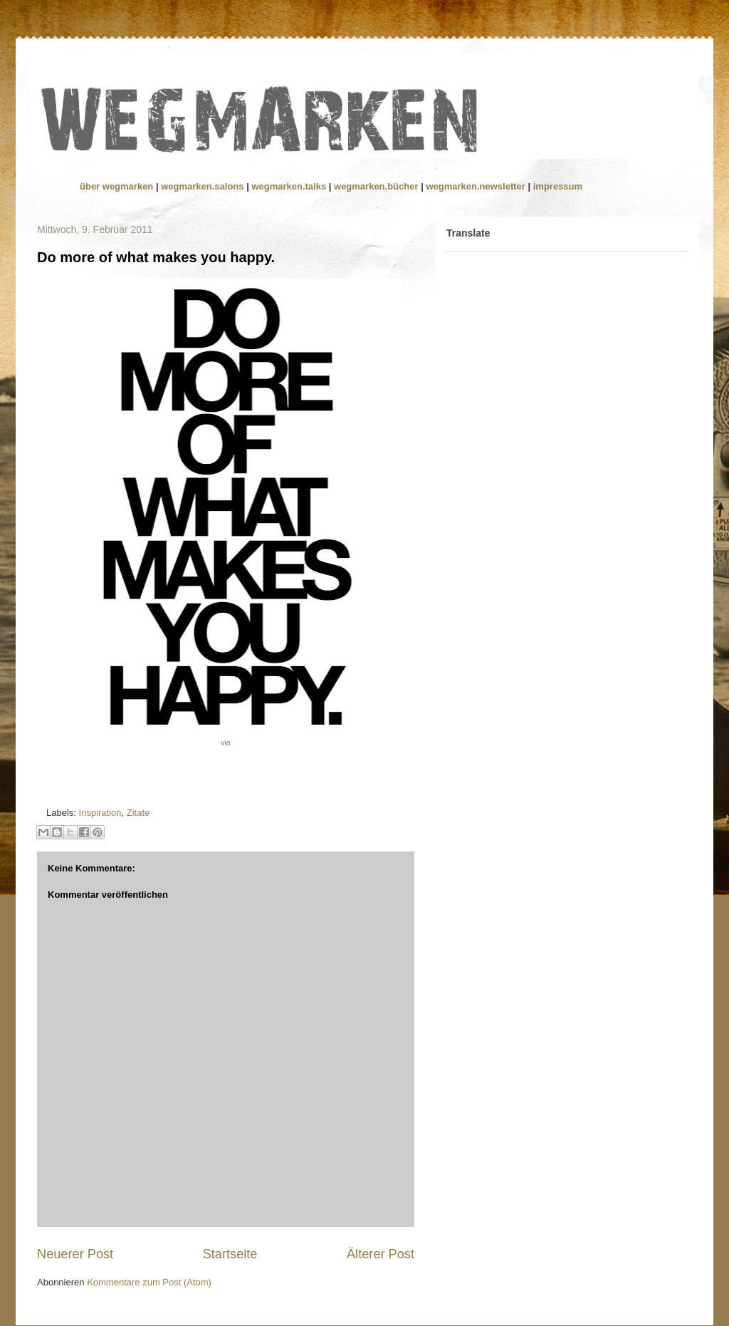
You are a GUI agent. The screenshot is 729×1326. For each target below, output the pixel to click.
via (225, 743)
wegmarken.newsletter (475, 186)
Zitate (138, 812)
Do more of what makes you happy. (156, 257)
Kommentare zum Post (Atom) (149, 1282)
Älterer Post (380, 1254)
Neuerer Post (75, 1254)
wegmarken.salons (203, 186)
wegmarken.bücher (376, 186)
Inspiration (100, 812)
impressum (557, 186)
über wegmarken (118, 186)
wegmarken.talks (289, 186)
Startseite (230, 1254)
